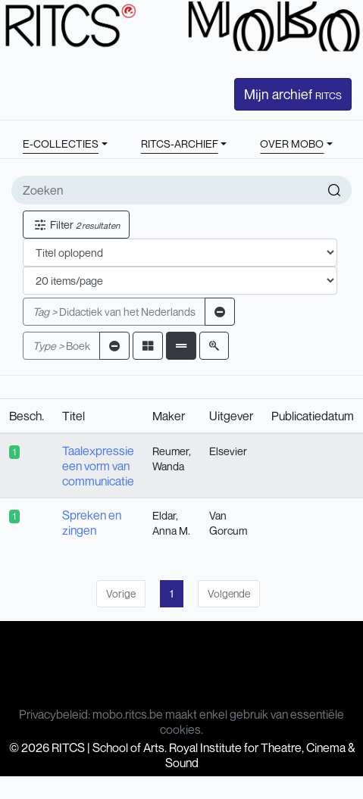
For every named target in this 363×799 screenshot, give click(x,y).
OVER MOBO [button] (292, 143)
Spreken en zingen (91, 522)
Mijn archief (293, 94)
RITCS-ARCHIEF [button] (179, 143)
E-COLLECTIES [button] (61, 143)
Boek (61, 345)
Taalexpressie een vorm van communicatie (98, 465)
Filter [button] (76, 224)
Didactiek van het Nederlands (114, 311)
